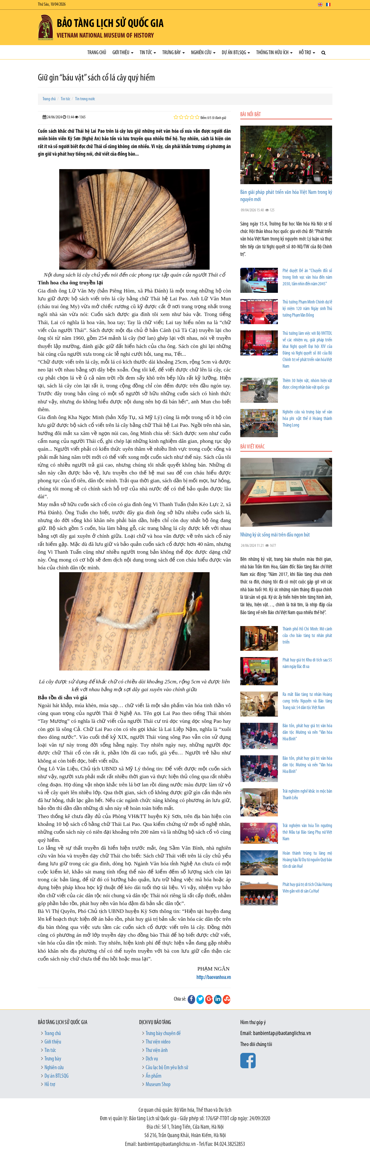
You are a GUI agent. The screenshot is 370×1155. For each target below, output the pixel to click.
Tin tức (148, 52)
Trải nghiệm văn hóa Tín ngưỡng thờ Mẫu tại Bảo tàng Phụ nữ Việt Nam (307, 833)
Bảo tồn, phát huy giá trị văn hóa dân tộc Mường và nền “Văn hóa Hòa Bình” (307, 733)
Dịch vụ (152, 1059)
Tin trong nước (85, 99)
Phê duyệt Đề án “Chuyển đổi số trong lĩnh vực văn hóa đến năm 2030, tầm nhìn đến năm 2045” (307, 278)
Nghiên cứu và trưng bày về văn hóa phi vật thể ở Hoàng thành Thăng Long (307, 419)
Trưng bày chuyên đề (163, 1034)
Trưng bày (173, 52)
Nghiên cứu (203, 52)
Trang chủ (96, 52)
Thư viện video (158, 1042)
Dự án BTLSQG (236, 52)
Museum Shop (158, 1085)
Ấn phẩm (153, 1076)
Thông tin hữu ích (274, 52)
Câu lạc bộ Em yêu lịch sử (167, 1068)
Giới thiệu (122, 52)
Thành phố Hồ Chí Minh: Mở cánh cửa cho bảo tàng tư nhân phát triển (307, 636)
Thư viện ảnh (157, 1051)
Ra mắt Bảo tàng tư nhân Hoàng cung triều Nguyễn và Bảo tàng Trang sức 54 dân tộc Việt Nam (307, 701)
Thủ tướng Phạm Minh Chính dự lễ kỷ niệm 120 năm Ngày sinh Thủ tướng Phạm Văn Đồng (307, 309)
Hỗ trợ (307, 52)
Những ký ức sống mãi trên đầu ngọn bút (275, 535)
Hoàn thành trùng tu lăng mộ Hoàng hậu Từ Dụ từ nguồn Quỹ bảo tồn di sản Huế (307, 860)
